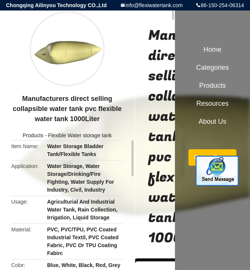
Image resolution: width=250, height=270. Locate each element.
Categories (212, 67)
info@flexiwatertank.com (154, 5)
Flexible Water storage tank (80, 135)
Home (212, 49)
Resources (212, 103)
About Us (212, 121)
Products (33, 135)
